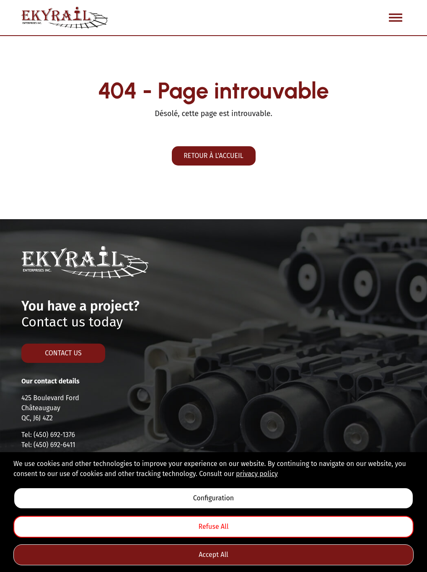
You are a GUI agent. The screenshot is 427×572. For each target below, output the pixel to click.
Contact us (63, 353)
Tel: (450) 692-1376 (48, 435)
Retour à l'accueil (213, 156)
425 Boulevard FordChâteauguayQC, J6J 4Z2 (50, 408)
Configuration (213, 498)
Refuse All (214, 527)
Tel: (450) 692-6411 (48, 445)
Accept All (213, 555)
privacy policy (257, 474)
